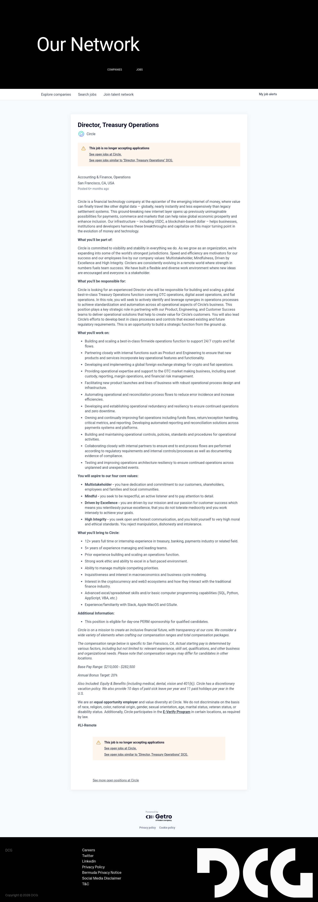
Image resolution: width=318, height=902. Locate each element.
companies (56, 94)
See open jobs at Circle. (105, 154)
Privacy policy (147, 827)
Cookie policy (167, 827)
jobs (87, 94)
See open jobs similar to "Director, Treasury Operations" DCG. (131, 160)
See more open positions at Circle (116, 780)
